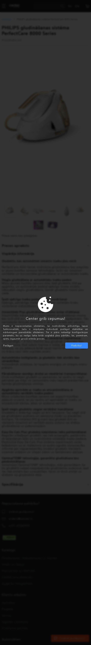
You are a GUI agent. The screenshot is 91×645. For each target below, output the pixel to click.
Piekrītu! (76, 345)
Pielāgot (8, 345)
